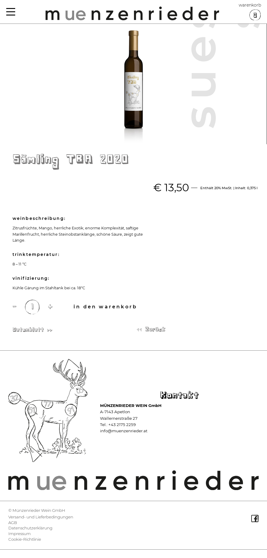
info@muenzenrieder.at (123, 430)
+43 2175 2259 (122, 424)
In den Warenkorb (105, 307)
